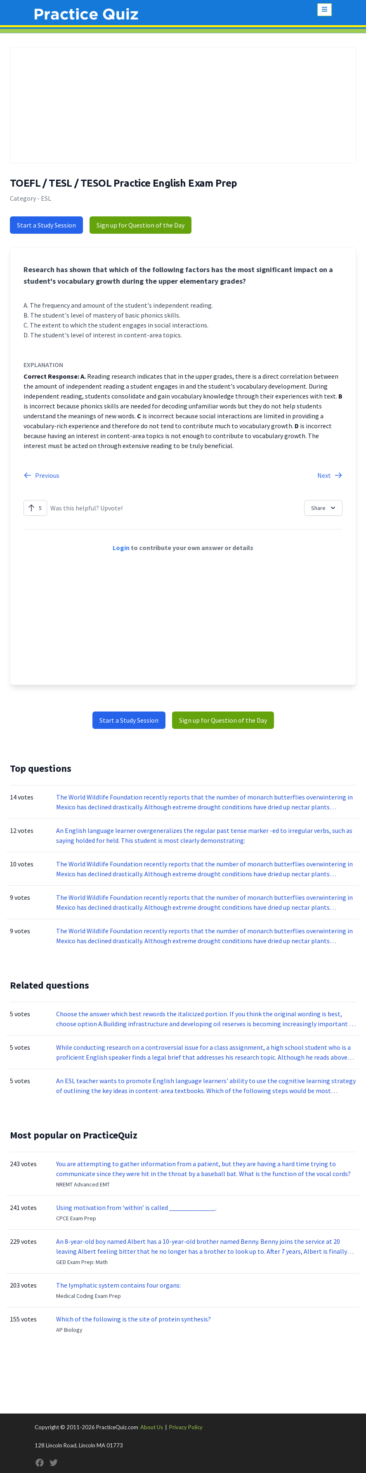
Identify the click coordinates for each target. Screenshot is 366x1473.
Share (324, 508)
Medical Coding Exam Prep (88, 1296)
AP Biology (69, 1329)
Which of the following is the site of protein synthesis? (133, 1319)
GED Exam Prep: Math (82, 1262)
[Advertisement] (183, 105)
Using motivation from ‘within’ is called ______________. (136, 1207)
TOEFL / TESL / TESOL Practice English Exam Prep (123, 183)
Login (121, 547)
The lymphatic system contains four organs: (118, 1285)
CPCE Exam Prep (76, 1218)
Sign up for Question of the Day (140, 225)
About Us (151, 1427)
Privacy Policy (186, 1427)
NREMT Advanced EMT (83, 1184)
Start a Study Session (46, 225)
